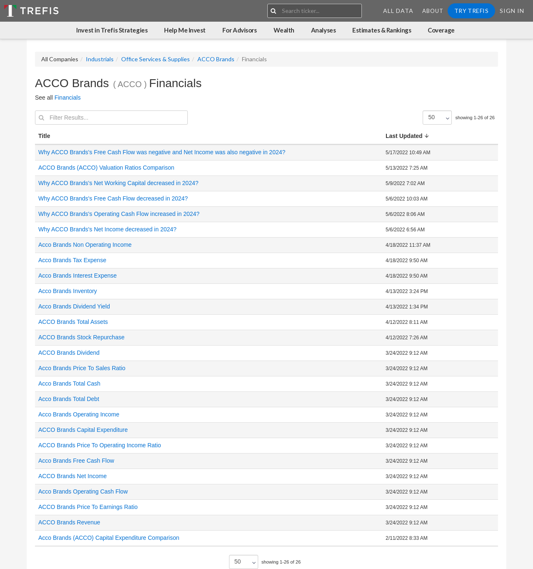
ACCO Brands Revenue (69, 522)
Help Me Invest (185, 30)
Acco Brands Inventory (67, 291)
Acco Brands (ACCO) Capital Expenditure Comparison (108, 537)
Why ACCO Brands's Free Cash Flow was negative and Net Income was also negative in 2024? (161, 152)
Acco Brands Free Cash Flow (76, 460)
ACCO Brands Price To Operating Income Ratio (99, 445)
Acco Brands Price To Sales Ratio (81, 368)
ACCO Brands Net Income (72, 476)
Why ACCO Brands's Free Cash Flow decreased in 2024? (113, 198)
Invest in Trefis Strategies (111, 30)
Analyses (323, 30)
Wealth (284, 30)
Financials (68, 97)
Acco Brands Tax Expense (72, 260)
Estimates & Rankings (381, 30)
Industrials (100, 59)
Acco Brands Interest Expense (77, 275)
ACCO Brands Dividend (69, 352)
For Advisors (239, 30)
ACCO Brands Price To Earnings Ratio (88, 507)
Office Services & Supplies (155, 59)
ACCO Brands (215, 59)
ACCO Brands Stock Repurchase (81, 337)
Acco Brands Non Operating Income (85, 244)
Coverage (441, 30)
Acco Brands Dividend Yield (74, 306)
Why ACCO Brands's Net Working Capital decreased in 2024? (119, 183)
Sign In (512, 10)
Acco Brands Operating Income (79, 414)
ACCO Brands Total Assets (73, 321)
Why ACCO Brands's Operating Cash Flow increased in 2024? (119, 214)
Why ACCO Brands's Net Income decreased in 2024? (108, 229)
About (432, 11)
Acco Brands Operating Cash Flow (83, 491)
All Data (398, 10)
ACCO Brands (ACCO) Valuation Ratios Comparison (106, 167)
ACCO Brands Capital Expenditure (83, 429)
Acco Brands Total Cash (69, 383)
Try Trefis (471, 10)
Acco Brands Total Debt (68, 399)
